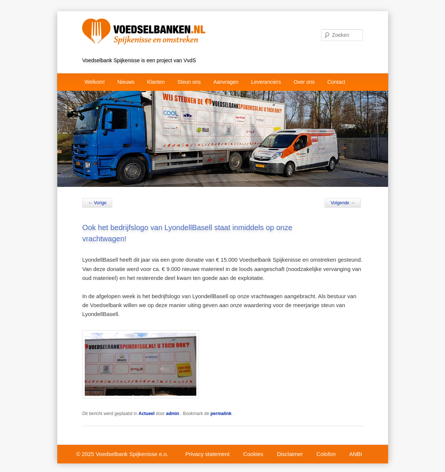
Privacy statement (208, 454)
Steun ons (189, 82)
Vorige (97, 202)
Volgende (342, 202)
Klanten (156, 82)
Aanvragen (226, 82)
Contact (336, 82)
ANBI (355, 454)
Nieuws (126, 82)
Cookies (253, 454)
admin (173, 413)
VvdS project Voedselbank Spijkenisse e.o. (159, 21)
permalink (221, 413)
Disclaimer (290, 454)
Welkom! (95, 82)
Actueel (147, 413)
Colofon (326, 454)
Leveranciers (266, 82)
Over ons (304, 82)
